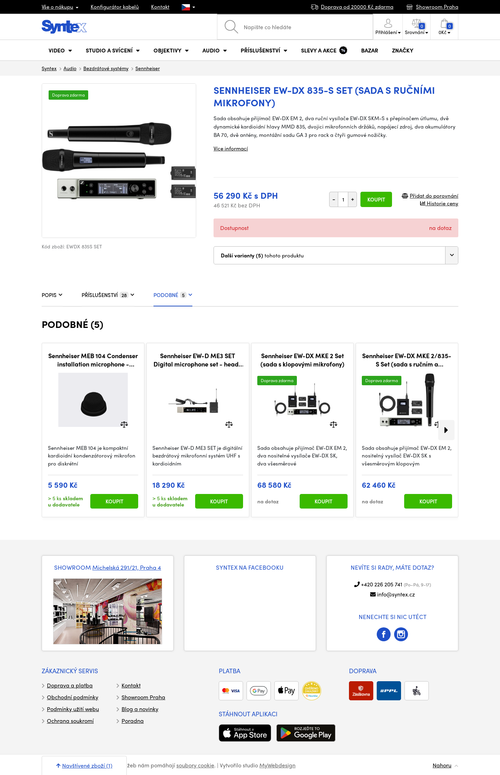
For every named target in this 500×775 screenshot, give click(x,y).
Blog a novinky (140, 709)
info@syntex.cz (396, 594)
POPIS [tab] (52, 295)
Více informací (231, 148)
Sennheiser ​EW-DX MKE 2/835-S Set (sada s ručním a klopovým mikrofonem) (406, 360)
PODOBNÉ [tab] (172, 295)
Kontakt (160, 6)
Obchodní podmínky (72, 697)
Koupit (376, 199)
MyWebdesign (277, 765)
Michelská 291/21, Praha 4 (126, 567)
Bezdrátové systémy (105, 68)
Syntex (49, 68)
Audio (70, 68)
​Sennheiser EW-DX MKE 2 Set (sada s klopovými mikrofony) (302, 360)
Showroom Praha (143, 697)
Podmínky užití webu (73, 709)
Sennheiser (147, 68)
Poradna (133, 721)
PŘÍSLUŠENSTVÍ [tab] (108, 295)
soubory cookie (195, 765)
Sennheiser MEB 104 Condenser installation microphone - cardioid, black (93, 360)
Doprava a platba (70, 685)
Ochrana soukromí (70, 721)
